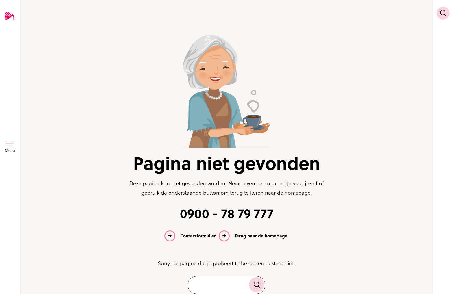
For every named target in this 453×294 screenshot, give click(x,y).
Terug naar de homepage (261, 236)
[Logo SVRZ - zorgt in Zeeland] (9, 16)
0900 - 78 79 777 (226, 214)
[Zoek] (256, 284)
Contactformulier (198, 236)
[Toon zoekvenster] (443, 13)
